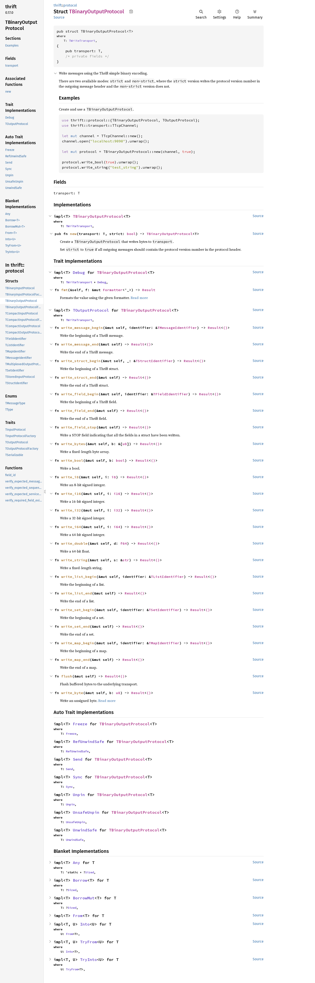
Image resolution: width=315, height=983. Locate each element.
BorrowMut (83, 897)
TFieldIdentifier (170, 394)
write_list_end (76, 593)
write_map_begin (77, 643)
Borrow (80, 880)
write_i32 (71, 510)
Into (85, 924)
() (225, 327)
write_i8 (70, 477)
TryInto (88, 959)
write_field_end (77, 410)
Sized (89, 872)
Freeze (80, 723)
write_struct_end (78, 377)
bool (131, 233)
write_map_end (75, 659)
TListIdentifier (167, 576)
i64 (117, 527)
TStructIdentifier (154, 361)
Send (77, 759)
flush (66, 676)
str (125, 560)
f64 (123, 543)
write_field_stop (78, 427)
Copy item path (131, 11)
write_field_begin (79, 394)
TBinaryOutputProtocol (98, 216)
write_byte (72, 693)
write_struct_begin (81, 361)
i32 (117, 510)
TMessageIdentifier (177, 327)
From (77, 915)
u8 (124, 444)
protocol (70, 5)
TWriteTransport (82, 41)
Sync (77, 776)
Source (59, 17)
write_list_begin (78, 576)
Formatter (112, 290)
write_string (74, 560)
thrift (58, 5)
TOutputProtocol (91, 310)
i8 (114, 477)
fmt (64, 290)
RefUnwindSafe (88, 741)
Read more (139, 297)
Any (76, 862)
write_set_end (75, 626)
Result (148, 290)
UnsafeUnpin (86, 812)
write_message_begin (82, 327)
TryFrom (88, 941)
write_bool (72, 460)
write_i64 (71, 527)
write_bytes (73, 444)
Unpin (79, 794)
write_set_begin (77, 610)
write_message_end (79, 344)
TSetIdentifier (164, 610)
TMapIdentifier (164, 643)
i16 (117, 493)
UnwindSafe (85, 830)
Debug (79, 272)
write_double (74, 543)
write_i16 (71, 493)
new (73, 233)
